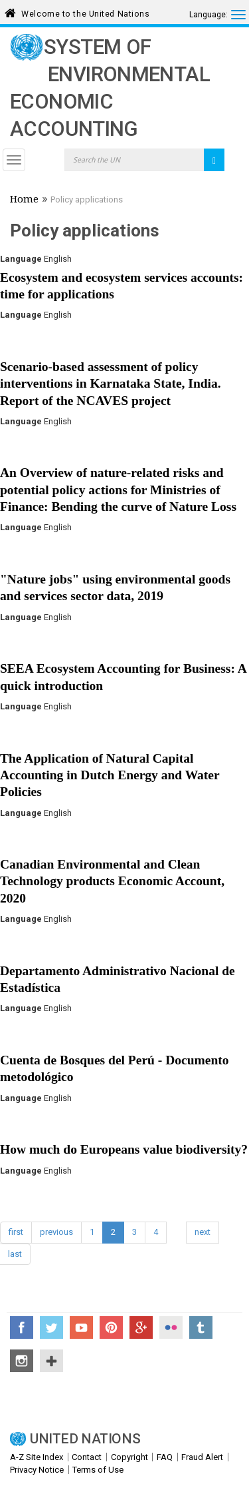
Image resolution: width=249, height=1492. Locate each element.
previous (56, 1232)
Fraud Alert (202, 1457)
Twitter (51, 1327)
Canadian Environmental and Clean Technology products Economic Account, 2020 (112, 881)
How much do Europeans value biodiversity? (124, 1149)
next (202, 1232)
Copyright (129, 1457)
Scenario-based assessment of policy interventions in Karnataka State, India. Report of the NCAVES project (110, 384)
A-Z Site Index (36, 1457)
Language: (208, 14)
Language (21, 259)
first (16, 1232)
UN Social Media (51, 1360)
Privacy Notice (37, 1469)
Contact (87, 1457)
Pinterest (111, 1327)
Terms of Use (98, 1469)
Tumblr (200, 1327)
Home (24, 200)
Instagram (21, 1360)
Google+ (141, 1327)
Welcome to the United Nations (85, 11)
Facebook (21, 1327)
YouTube (81, 1327)
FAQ (165, 1457)
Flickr (171, 1327)
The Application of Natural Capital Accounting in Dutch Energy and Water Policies (109, 775)
